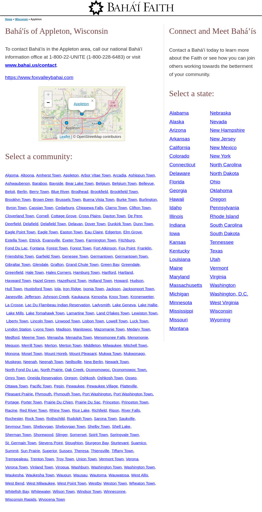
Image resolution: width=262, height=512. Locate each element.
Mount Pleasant (83, 353)
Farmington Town (101, 240)
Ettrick (34, 240)
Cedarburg (65, 207)
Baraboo (39, 183)
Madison (63, 329)
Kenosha (99, 297)
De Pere (135, 216)
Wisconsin (21, 19)
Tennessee (222, 242)
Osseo (130, 378)
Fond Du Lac (16, 248)
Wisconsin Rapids (20, 499)
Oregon (70, 378)
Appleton (81, 104)
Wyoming (220, 319)
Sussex (65, 451)
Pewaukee (75, 386)
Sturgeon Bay (96, 443)
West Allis (139, 475)
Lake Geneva (124, 305)
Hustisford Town (38, 289)
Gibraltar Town (17, 264)
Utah (215, 259)
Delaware (179, 173)
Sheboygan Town (70, 426)
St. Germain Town (20, 443)
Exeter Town (73, 240)
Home (8, 19)
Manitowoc (82, 329)
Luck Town (139, 321)
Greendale (130, 264)
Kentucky (179, 251)
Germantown (101, 256)
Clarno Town (116, 207)
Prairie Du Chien (58, 402)
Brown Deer (43, 199)
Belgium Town (124, 183)
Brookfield (99, 191)
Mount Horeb (55, 353)
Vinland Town (41, 467)
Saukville (127, 418)
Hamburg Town (86, 272)
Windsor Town (89, 491)
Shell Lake (121, 426)
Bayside (56, 183)
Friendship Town (19, 256)
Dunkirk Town (119, 224)
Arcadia (119, 175)
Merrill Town (31, 345)
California (179, 147)
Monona (12, 353)
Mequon (12, 345)
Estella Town (16, 240)
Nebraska (220, 113)
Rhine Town (59, 410)
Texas (216, 251)
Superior (49, 451)
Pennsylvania (224, 207)
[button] (82, 114)
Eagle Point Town (20, 232)
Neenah (30, 362)
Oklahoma (221, 190)
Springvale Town (124, 434)
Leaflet (64, 137)
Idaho (175, 207)
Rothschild (55, 418)
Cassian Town (41, 207)
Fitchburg (126, 240)
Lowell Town (116, 321)
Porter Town (31, 402)
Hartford (109, 272)
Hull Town (13, 289)
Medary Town (138, 329)
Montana (179, 328)
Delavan (75, 224)
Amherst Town (48, 175)
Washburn (80, 467)
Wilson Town (64, 491)
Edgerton (113, 232)
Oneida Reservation (44, 378)
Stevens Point (50, 443)
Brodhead (80, 191)
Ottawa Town (16, 386)
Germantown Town (131, 256)
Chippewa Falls (89, 207)
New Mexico (223, 147)
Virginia (218, 276)
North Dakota (224, 173)
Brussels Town (68, 199)
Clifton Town (139, 207)
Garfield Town (48, 256)
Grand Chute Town (82, 264)
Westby (95, 483)
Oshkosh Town (110, 378)
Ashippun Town (141, 175)
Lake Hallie (147, 305)
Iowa (174, 233)
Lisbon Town (93, 321)
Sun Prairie (30, 451)
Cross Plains (90, 216)
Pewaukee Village (102, 386)
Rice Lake (81, 410)
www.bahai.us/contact (31, 65)
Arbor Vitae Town (96, 175)
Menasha (55, 337)
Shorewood (43, 434)
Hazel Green (44, 280)
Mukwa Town (110, 353)
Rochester (14, 418)
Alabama (179, 113)
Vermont (219, 268)
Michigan (179, 294)
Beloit (10, 191)
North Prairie (51, 369)
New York (220, 156)
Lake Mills (15, 313)
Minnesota (180, 302)
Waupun (64, 475)
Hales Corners (58, 272)
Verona (132, 459)
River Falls (131, 410)
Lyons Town (43, 329)
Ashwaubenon (17, 183)
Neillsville (73, 362)
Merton (51, 345)
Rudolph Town (79, 418)
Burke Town (126, 199)
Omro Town (15, 378)
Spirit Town (98, 434)
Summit (11, 451)
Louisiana (179, 259)
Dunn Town (143, 224)
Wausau (80, 475)
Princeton (111, 402)
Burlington (148, 199)
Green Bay (110, 264)
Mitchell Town (135, 345)
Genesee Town (75, 256)
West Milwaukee (40, 483)
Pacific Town (41, 386)
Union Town (86, 459)
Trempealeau (16, 459)
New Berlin (93, 362)
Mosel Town (31, 353)
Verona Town (16, 467)
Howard (121, 280)
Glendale (40, 264)
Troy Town (65, 459)
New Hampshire (227, 130)
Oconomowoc (98, 369)
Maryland (179, 276)
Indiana (177, 225)
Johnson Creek (56, 297)
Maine (176, 268)
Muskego (13, 362)
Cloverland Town (19, 216)
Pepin (59, 386)
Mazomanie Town (109, 329)
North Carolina (226, 164)
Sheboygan (43, 426)
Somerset (78, 434)
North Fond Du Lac (21, 369)
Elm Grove (132, 232)
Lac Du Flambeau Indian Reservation (57, 305)
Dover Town (95, 224)
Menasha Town (79, 337)
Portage (12, 402)
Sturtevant (120, 443)
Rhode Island (224, 216)
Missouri (178, 319)
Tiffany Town (122, 451)
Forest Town (57, 248)
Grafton (56, 264)
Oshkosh (87, 378)
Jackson (113, 289)
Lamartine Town (80, 313)
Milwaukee (112, 345)
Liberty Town (17, 321)
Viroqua (62, 467)
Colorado (179, 156)
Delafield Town (53, 224)
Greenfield (14, 272)
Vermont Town (111, 459)
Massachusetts (185, 285)
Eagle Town (48, 232)
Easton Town (71, 232)
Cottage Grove (64, 216)
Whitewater (40, 491)
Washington (223, 285)
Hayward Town (18, 280)
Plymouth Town (67, 394)
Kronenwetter (142, 297)
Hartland (125, 272)
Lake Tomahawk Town (45, 313)
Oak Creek (74, 369)
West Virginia (224, 302)
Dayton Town (114, 216)
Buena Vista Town (98, 199)
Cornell (42, 216)
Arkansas (179, 138)
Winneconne (114, 491)
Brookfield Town (124, 191)
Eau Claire (94, 232)
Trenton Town (42, 459)
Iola (57, 289)
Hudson (137, 280)
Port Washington (96, 394)
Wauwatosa (118, 475)
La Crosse (14, 305)
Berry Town (39, 191)
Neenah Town (51, 362)
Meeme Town (33, 337)
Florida (176, 181)
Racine (11, 410)
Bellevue (146, 183)
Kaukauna (80, 297)
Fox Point (127, 248)
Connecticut (182, 164)
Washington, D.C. (229, 294)
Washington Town (106, 467)
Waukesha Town (40, 475)
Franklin (144, 248)
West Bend (14, 483)
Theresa (81, 451)
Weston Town (115, 483)
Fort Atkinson (104, 248)
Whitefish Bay (17, 491)
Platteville (128, 386)
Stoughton (74, 443)
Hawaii (176, 199)
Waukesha (14, 475)
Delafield (30, 224)
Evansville (51, 240)
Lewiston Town (144, 313)
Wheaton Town (142, 483)
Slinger (62, 434)
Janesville (13, 297)
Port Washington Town (133, 394)
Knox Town (118, 297)
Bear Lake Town (80, 183)
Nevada (218, 121)
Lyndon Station (18, 329)
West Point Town (71, 483)
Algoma (11, 175)
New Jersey (222, 138)
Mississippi (181, 311)
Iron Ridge (72, 289)
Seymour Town (18, 426)
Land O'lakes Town (112, 313)
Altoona (27, 175)
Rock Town (34, 418)
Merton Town (70, 345)
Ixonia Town (93, 289)
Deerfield (13, 224)
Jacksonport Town (138, 289)
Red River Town (33, 410)
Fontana (37, 248)
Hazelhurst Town (71, 280)
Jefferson (33, 297)
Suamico (138, 443)
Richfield (99, 410)
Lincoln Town (41, 321)
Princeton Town (135, 402)
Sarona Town (105, 418)
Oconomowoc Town (129, 369)
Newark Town (117, 362)
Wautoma (98, 475)
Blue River (60, 191)
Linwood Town (67, 321)
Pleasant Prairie (19, 394)
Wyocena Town (52, 499)
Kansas (177, 242)
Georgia (178, 190)
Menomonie (138, 337)
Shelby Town (99, 426)
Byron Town (16, 207)
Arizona (177, 130)
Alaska (176, 121)
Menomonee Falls (109, 337)
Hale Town (34, 272)
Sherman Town (18, 434)
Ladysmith (101, 305)
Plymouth (43, 394)
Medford (12, 337)
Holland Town (100, 280)
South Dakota (224, 233)
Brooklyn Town (18, 199)
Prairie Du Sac (88, 402)
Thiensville (100, 451)
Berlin (22, 191)
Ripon (114, 410)
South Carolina (226, 225)
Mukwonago (134, 353)
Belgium (103, 183)
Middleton (92, 345)
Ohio (215, 181)
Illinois (176, 216)
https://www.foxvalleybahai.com (39, 77)
